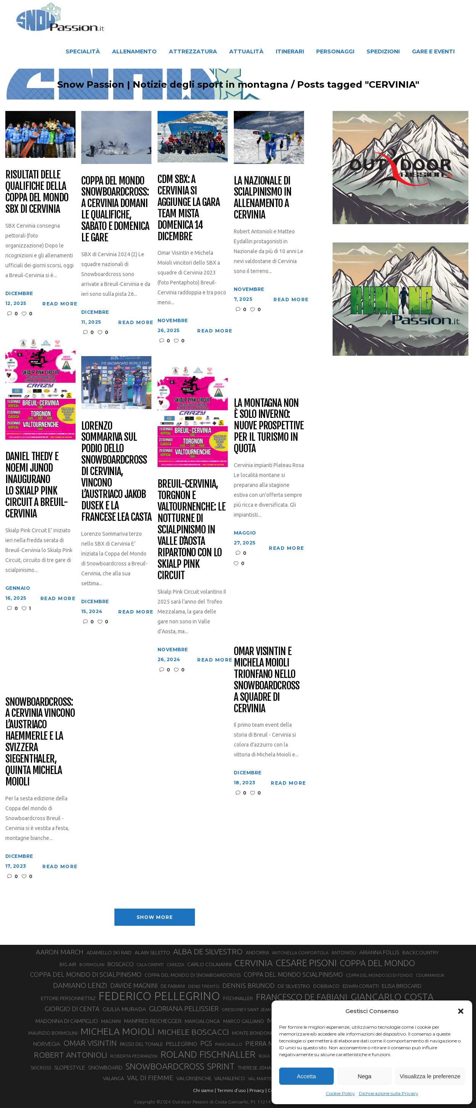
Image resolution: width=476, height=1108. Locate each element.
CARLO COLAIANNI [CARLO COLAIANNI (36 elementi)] (209, 964)
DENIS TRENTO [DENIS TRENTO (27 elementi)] (203, 986)
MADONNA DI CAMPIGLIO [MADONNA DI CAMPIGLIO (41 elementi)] (66, 1021)
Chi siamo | (204, 1090)
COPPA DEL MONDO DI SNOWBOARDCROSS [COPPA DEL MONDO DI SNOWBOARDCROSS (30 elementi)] (193, 975)
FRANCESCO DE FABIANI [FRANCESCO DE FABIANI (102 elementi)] (301, 997)
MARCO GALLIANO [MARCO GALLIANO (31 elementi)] (243, 1021)
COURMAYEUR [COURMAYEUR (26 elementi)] (430, 975)
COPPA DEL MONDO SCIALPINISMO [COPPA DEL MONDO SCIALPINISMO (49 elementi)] (293, 974)
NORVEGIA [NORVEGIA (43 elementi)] (46, 1044)
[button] (461, 1011)
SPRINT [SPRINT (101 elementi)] (221, 1066)
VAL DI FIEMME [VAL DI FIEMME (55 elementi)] (150, 1077)
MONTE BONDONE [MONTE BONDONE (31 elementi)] (252, 1033)
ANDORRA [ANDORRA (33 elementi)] (257, 952)
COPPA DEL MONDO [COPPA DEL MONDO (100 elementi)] (377, 963)
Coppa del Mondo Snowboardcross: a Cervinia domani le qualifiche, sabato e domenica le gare (115, 209)
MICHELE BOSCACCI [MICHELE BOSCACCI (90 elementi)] (193, 1031)
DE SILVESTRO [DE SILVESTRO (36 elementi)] (294, 986)
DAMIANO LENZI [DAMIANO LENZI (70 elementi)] (80, 985)
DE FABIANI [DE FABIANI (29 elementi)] (173, 986)
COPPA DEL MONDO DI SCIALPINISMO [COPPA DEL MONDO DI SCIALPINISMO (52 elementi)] (86, 974)
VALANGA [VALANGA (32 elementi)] (113, 1078)
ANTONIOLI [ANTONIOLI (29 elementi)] (343, 952)
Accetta (306, 1076)
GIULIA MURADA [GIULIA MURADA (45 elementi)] (124, 1009)
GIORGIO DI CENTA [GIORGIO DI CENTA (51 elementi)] (72, 1008)
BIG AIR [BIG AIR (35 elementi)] (68, 964)
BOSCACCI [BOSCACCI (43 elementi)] (120, 964)
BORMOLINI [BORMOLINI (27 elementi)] (92, 964)
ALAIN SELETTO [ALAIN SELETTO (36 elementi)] (152, 952)
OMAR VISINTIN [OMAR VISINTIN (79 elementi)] (90, 1043)
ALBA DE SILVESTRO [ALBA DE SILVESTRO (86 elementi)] (208, 951)
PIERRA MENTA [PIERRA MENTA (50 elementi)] (267, 1043)
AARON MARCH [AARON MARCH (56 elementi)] (60, 951)
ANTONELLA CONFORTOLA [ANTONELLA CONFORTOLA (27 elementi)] (300, 952)
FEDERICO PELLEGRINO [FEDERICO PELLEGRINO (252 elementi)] (159, 996)
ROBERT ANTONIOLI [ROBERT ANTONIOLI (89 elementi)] (70, 1054)
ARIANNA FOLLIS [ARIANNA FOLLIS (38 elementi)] (379, 952)
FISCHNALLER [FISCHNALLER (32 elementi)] (238, 998)
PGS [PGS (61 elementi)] (206, 1043)
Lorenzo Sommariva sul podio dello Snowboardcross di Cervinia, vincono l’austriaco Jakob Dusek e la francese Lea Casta (116, 472)
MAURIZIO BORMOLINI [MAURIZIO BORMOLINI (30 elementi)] (52, 1033)
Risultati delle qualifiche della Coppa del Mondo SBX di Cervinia (36, 192)
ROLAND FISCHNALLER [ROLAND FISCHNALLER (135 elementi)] (208, 1054)
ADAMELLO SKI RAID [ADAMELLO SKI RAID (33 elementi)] (109, 952)
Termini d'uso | (232, 1090)
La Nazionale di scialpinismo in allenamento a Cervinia (262, 198)
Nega (364, 1076)
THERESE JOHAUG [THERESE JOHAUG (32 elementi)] (258, 1067)
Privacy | (258, 1090)
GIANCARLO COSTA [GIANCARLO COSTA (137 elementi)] (392, 997)
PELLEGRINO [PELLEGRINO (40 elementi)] (181, 1044)
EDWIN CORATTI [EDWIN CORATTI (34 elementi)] (361, 986)
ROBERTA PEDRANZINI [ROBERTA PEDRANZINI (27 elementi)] (134, 1055)
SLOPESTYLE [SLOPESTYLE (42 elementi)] (69, 1067)
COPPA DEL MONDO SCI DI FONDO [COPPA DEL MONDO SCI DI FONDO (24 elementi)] (379, 975)
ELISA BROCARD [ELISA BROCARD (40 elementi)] (401, 986)
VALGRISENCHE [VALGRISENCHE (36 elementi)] (193, 1078)
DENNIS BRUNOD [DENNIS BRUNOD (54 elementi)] (248, 985)
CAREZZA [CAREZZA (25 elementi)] (175, 964)
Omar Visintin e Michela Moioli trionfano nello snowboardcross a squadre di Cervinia (266, 680)
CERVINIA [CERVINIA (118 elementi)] (254, 963)
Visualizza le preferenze (430, 1076)
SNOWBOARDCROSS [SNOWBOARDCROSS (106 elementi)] (164, 1066)
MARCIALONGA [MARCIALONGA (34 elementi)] (202, 1021)
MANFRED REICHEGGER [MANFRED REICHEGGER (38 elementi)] (153, 1021)
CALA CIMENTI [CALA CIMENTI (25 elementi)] (150, 964)
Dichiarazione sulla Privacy (388, 1093)
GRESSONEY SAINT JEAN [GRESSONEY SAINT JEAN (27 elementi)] (246, 1009)
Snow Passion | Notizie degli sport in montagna (172, 84)
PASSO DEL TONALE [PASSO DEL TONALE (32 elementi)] (141, 1044)
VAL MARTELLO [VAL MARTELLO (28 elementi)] (264, 1078)
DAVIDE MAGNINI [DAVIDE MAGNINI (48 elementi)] (134, 985)
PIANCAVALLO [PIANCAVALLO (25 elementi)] (228, 1044)
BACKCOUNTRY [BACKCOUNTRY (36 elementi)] (420, 952)
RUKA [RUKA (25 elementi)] (264, 1056)
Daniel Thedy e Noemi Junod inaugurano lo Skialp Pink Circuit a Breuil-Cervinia (36, 485)
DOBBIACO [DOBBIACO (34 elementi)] (326, 986)
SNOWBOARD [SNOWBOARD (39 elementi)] (105, 1068)
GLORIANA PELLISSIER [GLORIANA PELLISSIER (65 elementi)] (184, 1008)
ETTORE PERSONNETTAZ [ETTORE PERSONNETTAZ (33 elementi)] (68, 998)
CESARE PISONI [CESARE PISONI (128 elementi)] (306, 963)
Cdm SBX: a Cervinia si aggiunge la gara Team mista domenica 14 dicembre (189, 208)
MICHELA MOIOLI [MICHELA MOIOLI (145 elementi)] (117, 1031)
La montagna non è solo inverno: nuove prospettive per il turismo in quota (269, 426)
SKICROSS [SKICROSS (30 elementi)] (41, 1067)
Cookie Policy (340, 1093)
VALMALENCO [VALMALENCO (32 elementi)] (229, 1078)
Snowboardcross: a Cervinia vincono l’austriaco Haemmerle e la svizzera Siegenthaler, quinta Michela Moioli (40, 742)
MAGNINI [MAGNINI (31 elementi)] (111, 1021)
